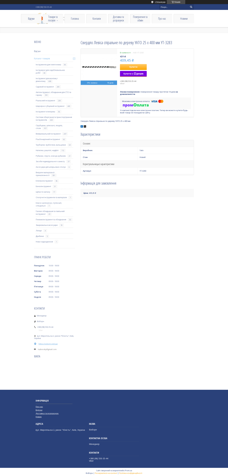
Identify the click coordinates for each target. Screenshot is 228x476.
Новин (39, 416)
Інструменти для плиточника (48, 64)
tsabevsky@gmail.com (47, 349)
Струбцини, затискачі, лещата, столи (49, 126)
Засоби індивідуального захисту (50, 161)
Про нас (162, 19)
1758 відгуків (160, 2)
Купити (133, 66)
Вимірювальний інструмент (48, 133)
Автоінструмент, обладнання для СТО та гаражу (53, 93)
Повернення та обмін (140, 18)
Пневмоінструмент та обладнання (51, 219)
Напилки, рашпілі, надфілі (47, 150)
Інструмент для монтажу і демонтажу (47, 79)
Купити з (133, 73)
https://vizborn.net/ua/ (48, 344)
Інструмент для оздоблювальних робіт (50, 71)
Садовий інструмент (45, 86)
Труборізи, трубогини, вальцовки (51, 144)
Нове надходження (44, 241)
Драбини (40, 236)
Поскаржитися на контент (106, 473)
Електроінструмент (44, 180)
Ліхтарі (39, 230)
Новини (184, 19)
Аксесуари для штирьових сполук (51, 167)
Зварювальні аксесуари (47, 225)
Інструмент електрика (45, 111)
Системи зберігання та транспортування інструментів (54, 118)
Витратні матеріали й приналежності (45, 174)
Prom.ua (128, 470)
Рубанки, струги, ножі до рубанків (51, 156)
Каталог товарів (42, 58)
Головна (75, 19)
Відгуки (31, 19)
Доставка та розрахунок (118, 18)
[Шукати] (191, 7)
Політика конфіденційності (130, 473)
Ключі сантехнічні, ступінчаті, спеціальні (49, 204)
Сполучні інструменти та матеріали (51, 197)
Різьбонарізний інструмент (48, 139)
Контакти (96, 19)
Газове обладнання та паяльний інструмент (50, 212)
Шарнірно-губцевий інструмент (50, 106)
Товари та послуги (53, 18)
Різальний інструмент (45, 100)
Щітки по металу (43, 192)
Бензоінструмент (43, 186)
